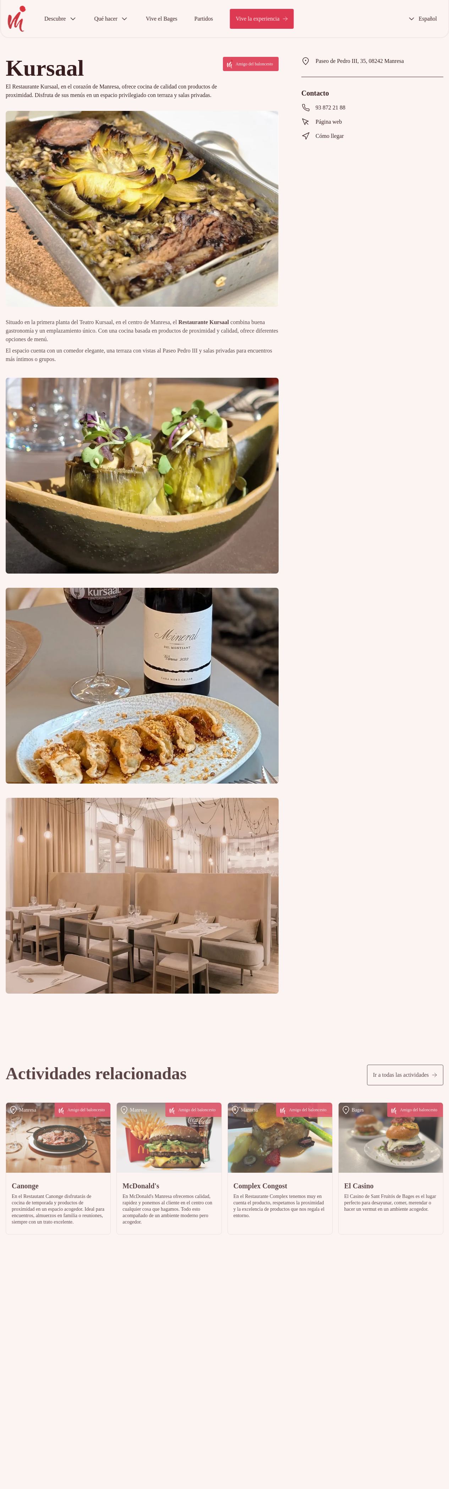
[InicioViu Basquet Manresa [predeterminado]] (16, 19)
